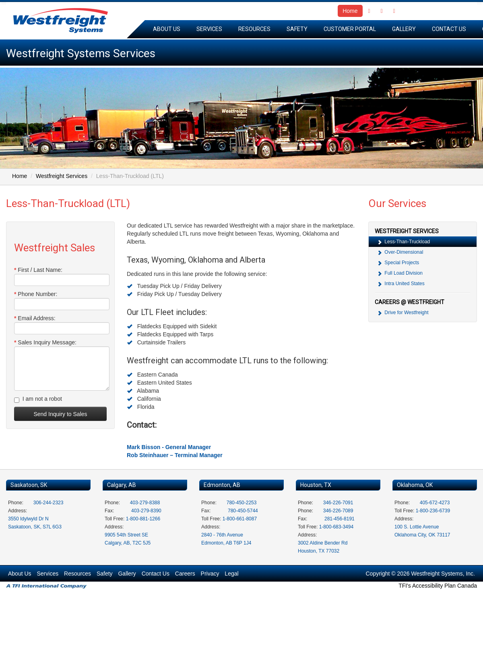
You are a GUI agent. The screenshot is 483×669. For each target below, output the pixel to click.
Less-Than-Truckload (403, 242)
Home (350, 11)
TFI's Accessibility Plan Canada (437, 585)
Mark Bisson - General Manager (169, 447)
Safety (297, 29)
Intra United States (401, 284)
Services (209, 29)
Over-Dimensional (400, 252)
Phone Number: (35, 294)
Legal (231, 573)
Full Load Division (400, 273)
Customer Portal (350, 29)
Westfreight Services (61, 176)
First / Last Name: (38, 270)
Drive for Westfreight (402, 313)
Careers (185, 573)
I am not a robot (38, 399)
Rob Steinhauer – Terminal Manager (175, 455)
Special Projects (398, 263)
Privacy (210, 573)
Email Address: (35, 318)
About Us (166, 29)
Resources (254, 29)
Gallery (404, 29)
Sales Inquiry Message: (45, 342)
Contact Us (449, 29)
